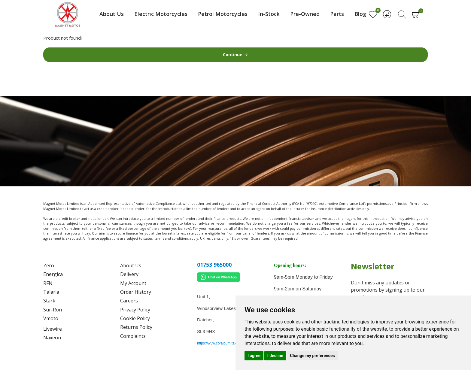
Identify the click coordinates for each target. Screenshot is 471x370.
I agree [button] (254, 355)
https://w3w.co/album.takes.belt (222, 343)
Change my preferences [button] (312, 355)
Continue (232, 54)
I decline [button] (275, 355)
